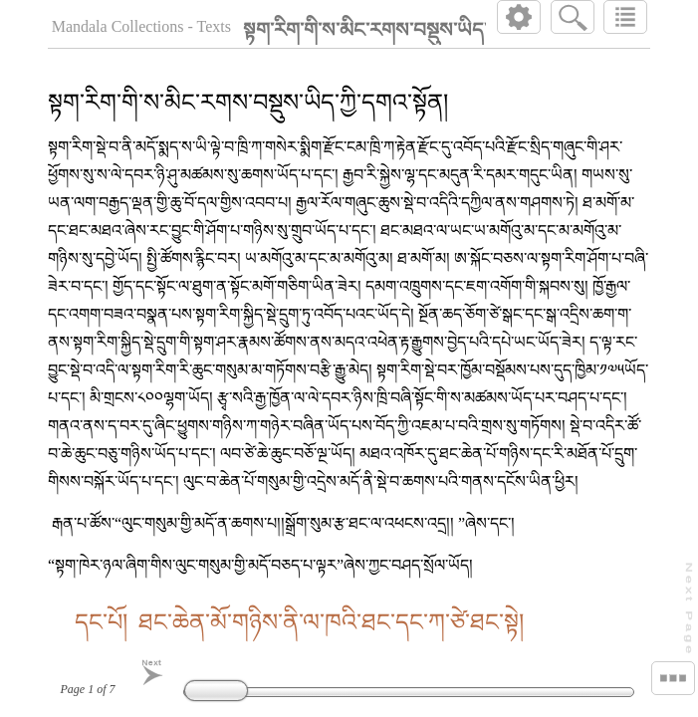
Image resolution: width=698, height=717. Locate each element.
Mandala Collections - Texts (141, 26)
